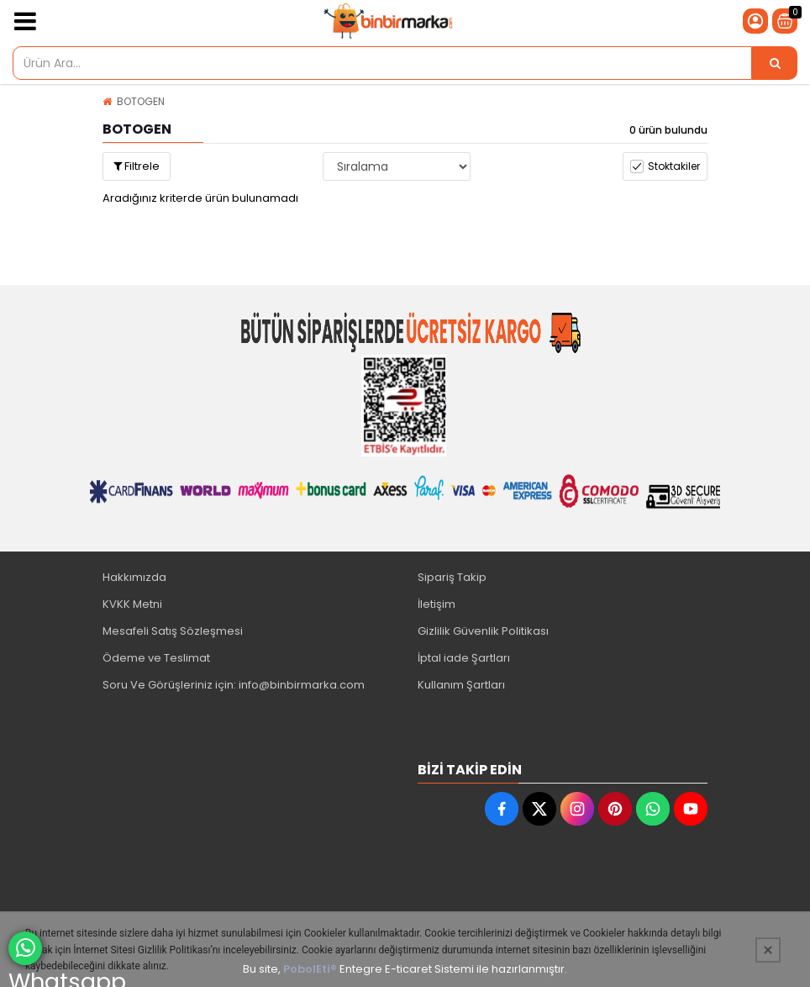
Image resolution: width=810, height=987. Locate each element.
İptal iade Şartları (464, 658)
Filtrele (136, 166)
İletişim (436, 604)
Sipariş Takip (452, 577)
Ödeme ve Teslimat (156, 658)
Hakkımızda (134, 577)
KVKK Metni (132, 604)
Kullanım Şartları (461, 685)
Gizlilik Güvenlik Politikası (483, 631)
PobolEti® (310, 969)
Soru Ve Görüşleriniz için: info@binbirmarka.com (234, 685)
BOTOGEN (141, 101)
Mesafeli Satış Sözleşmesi (173, 631)
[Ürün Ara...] (774, 63)
